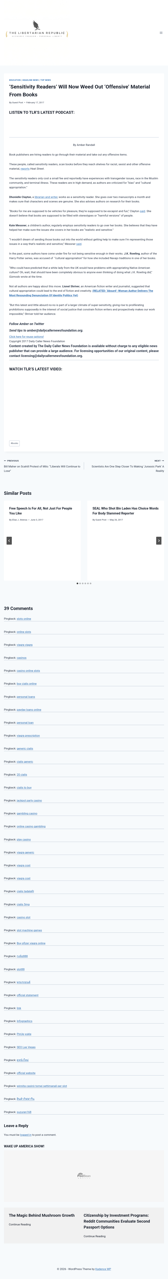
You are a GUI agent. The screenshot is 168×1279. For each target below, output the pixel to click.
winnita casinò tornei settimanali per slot (42, 1086)
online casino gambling (31, 826)
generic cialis (25, 748)
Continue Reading (20, 1224)
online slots (24, 631)
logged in (26, 1134)
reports (25, 168)
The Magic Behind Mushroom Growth (42, 1215)
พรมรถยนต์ (23, 982)
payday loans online (29, 709)
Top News (46, 80)
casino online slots (28, 670)
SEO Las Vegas (26, 1047)
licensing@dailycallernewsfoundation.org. (52, 356)
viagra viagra (24, 644)
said (142, 211)
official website (26, 1073)
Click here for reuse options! (26, 336)
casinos (21, 657)
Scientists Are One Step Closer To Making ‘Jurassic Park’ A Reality (125, 465)
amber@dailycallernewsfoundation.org (54, 330)
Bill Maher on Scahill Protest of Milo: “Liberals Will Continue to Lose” (42, 465)
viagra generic (25, 852)
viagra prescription (28, 735)
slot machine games (29, 930)
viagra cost (23, 865)
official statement (27, 995)
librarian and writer (46, 197)
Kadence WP (103, 1269)
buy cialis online (26, 683)
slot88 (20, 969)
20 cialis (22, 774)
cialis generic (25, 761)
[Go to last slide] (9, 541)
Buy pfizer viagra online (31, 943)
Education (15, 80)
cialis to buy (24, 787)
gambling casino (27, 813)
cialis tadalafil (25, 891)
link (19, 1008)
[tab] (77, 583)
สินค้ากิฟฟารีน (25, 1099)
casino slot (23, 917)
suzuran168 (24, 1112)
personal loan (25, 722)
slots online (24, 618)
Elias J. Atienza (19, 519)
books (14, 443)
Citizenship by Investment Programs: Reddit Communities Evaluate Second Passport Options (117, 1221)
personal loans (26, 696)
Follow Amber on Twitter (26, 324)
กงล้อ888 (22, 956)
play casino (24, 839)
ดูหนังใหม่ (23, 1060)
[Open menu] (161, 32)
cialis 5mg (23, 904)
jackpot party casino (29, 800)
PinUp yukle (24, 1034)
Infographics (24, 1021)
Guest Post (17, 102)
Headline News (30, 80)
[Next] (158, 541)
